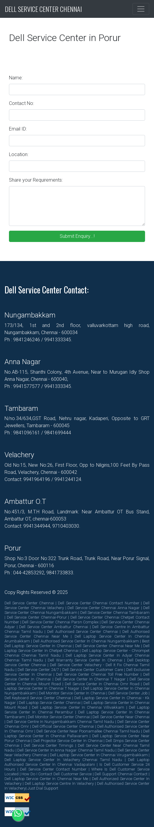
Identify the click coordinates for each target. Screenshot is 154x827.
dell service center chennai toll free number (97, 674)
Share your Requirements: (36, 180)
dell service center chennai (29, 603)
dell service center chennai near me (107, 646)
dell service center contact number (53, 769)
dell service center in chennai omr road (102, 684)
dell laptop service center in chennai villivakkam (78, 707)
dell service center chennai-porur (37, 617)
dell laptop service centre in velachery (59, 783)
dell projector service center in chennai (67, 740)
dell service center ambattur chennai (53, 627)
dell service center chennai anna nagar (103, 608)
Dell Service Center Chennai (43, 9)
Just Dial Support (42, 788)
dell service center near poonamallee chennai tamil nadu (88, 731)
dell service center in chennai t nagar (90, 679)
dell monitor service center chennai (59, 717)
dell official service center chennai (63, 726)
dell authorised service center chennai (82, 631)
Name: (16, 78)
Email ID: (18, 129)
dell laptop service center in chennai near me (46, 778)
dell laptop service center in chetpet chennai (77, 648)
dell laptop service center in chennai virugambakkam (99, 755)
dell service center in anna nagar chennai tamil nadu (66, 750)
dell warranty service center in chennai (85, 660)
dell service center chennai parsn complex (60, 622)
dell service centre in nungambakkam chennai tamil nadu (60, 721)
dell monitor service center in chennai (72, 693)
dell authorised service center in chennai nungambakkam (86, 641)
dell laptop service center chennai (49, 702)
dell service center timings (49, 745)
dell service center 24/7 (38, 669)
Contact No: (21, 103)
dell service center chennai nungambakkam (77, 610)
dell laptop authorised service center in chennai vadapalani (77, 762)
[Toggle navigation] (141, 9)
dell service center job (128, 693)
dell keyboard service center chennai (37, 698)
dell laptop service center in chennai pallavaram (77, 733)
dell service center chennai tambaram (115, 612)
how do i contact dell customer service (56, 774)
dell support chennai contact (121, 774)
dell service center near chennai (121, 717)
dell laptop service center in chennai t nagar (77, 686)
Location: (18, 154)
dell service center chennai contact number (98, 603)
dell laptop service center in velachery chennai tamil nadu (63, 759)
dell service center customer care (92, 669)
